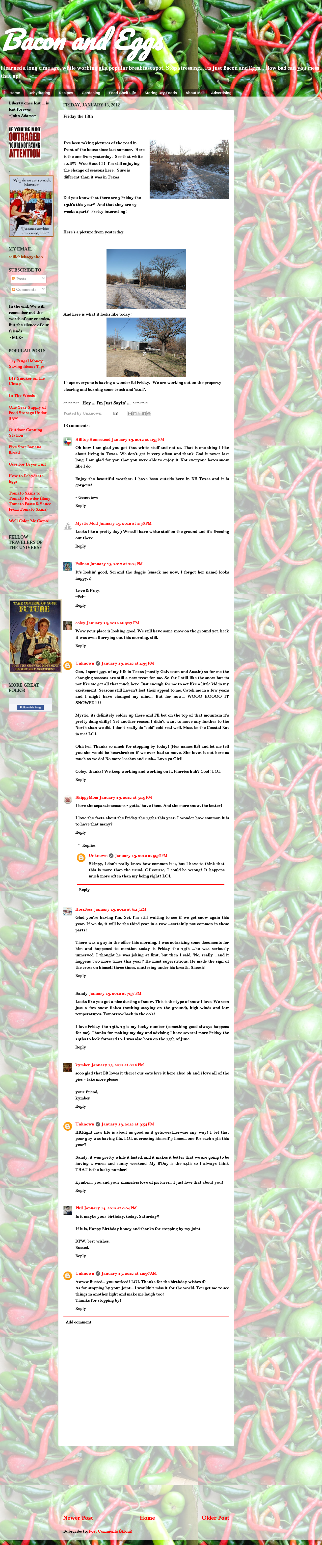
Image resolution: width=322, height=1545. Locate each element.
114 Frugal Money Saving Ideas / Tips (26, 364)
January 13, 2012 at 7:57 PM (115, 993)
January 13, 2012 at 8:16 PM (117, 1065)
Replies (88, 845)
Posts (19, 278)
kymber (82, 1065)
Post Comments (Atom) (110, 1531)
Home (15, 93)
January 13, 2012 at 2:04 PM (116, 563)
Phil (79, 1208)
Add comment (78, 1322)
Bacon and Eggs (80, 39)
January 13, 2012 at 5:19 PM (126, 797)
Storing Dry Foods (160, 93)
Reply (80, 505)
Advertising (221, 93)
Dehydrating (39, 93)
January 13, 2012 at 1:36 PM (125, 523)
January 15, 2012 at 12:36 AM (129, 1273)
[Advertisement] (146, 1480)
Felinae (82, 563)
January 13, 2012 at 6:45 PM (120, 909)
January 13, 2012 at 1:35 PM (138, 439)
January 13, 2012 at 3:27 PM (113, 623)
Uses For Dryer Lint (27, 464)
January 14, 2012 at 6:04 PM (110, 1208)
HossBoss (83, 909)
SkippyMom (86, 797)
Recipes (66, 93)
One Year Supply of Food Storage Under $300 (28, 413)
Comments (24, 289)
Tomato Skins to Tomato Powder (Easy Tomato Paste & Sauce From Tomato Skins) (30, 501)
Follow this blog (30, 707)
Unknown (84, 663)
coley (80, 623)
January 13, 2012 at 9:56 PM (141, 855)
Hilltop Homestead (92, 439)
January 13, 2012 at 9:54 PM (128, 1124)
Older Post (215, 1517)
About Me (194, 93)
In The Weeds (22, 395)
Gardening (91, 93)
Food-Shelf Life (122, 93)
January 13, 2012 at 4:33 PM (128, 663)
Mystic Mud (86, 523)
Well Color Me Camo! (29, 521)
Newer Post (78, 1517)
